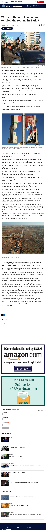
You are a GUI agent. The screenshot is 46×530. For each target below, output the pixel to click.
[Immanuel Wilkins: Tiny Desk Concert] (5, 474)
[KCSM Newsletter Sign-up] (23, 391)
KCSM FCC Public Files (39, 528)
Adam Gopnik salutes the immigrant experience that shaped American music (25, 465)
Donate (41, 1)
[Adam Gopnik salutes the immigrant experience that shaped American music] (5, 465)
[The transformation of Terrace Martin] (5, 448)
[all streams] (44, 6)
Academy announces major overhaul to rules (18, 505)
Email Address (6, 412)
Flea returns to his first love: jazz (16, 456)
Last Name (5, 422)
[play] (3, 6)
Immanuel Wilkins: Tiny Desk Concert (17, 472)
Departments (28, 527)
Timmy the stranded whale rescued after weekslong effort (21, 496)
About (18, 527)
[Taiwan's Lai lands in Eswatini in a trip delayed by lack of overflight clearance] (5, 514)
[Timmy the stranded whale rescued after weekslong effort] (5, 497)
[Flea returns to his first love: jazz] (5, 456)
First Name (5, 417)
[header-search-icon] (35, 1)
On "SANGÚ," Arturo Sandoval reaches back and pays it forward (22, 438)
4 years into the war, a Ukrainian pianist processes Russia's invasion (23, 482)
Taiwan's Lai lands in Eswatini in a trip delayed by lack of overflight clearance (25, 514)
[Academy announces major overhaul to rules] (5, 505)
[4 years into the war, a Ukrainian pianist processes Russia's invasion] (5, 483)
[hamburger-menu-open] (3, 2)
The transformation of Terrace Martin (17, 447)
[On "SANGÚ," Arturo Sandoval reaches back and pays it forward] (5, 439)
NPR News (3, 13)
